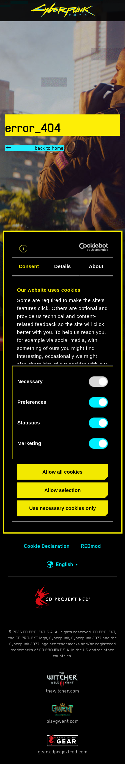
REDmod (91, 546)
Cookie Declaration (47, 546)
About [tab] (96, 266)
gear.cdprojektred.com (62, 743)
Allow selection (62, 490)
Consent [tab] (29, 266)
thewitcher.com (62, 682)
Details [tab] (62, 266)
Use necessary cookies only (62, 508)
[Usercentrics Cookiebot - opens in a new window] (83, 247)
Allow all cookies (62, 472)
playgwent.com (63, 713)
